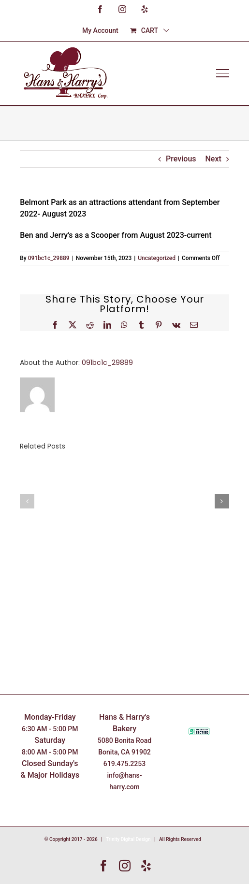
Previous (181, 158)
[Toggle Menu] (222, 73)
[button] (27, 501)
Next (213, 158)
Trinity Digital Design (128, 839)
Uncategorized (157, 258)
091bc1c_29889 (49, 258)
